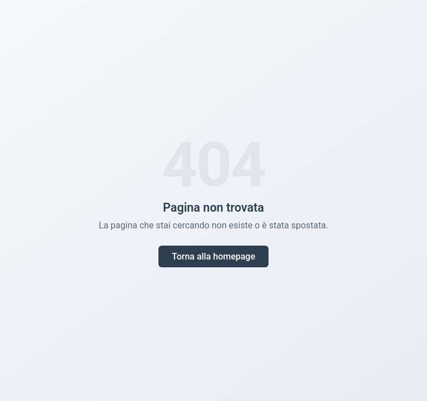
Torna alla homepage (213, 256)
